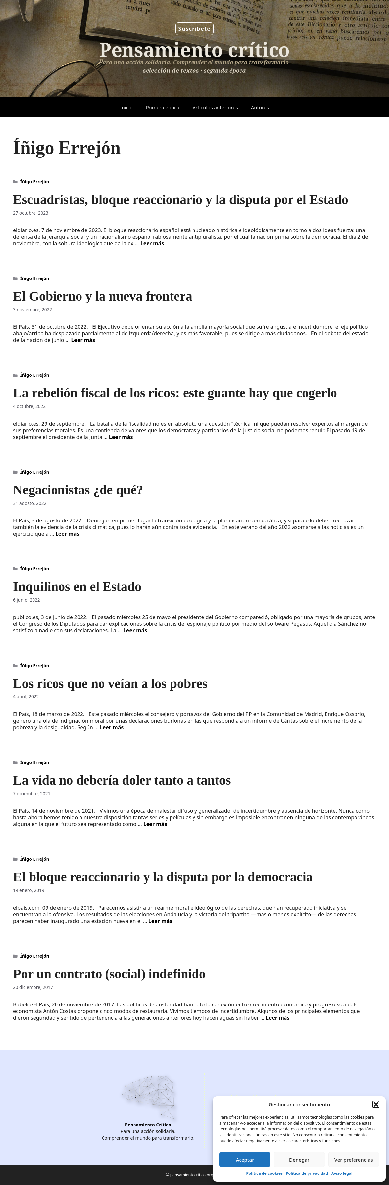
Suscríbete (194, 28)
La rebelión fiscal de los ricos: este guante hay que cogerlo (175, 392)
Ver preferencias (353, 1159)
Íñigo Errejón (34, 182)
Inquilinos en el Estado (77, 586)
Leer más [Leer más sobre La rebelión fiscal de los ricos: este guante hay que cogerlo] (121, 437)
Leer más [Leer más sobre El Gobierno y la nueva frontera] (83, 340)
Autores (260, 107)
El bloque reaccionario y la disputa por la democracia (163, 876)
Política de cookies (264, 1173)
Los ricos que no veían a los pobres (110, 683)
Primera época (162, 107)
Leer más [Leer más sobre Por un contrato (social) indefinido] (278, 1017)
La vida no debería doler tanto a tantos (122, 780)
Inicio (126, 107)
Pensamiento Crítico (148, 1125)
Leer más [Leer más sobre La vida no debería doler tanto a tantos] (155, 824)
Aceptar (245, 1159)
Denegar (299, 1159)
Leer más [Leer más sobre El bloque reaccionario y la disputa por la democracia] (160, 921)
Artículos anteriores (215, 107)
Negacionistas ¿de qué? (78, 489)
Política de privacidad (307, 1173)
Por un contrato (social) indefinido (109, 973)
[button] (376, 1104)
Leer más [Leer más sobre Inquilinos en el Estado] (135, 630)
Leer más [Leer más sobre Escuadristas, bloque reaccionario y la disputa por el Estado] (152, 243)
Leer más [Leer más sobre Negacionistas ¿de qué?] (68, 533)
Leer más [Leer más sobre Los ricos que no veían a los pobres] (112, 727)
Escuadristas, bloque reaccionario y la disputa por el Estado (180, 199)
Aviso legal (341, 1173)
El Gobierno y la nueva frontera (102, 296)
